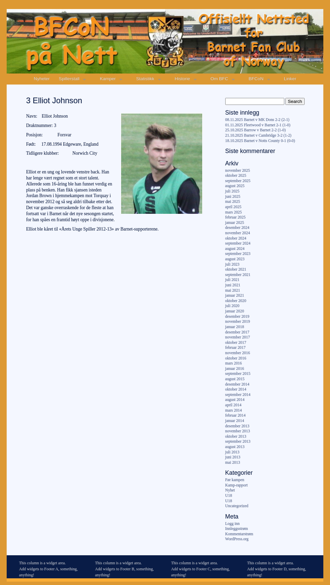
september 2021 (238, 274)
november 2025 (237, 170)
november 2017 (237, 337)
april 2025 (233, 206)
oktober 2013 (235, 436)
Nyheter (42, 78)
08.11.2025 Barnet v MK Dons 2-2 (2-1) (257, 119)
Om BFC (219, 78)
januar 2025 (234, 222)
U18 (228, 495)
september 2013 (238, 441)
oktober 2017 (235, 342)
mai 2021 (232, 290)
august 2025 (235, 185)
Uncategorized (236, 505)
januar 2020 (234, 311)
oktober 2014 (235, 389)
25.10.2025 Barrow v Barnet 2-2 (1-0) (255, 130)
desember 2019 (237, 316)
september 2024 (238, 243)
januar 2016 (234, 368)
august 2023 (235, 259)
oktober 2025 (235, 175)
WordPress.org (237, 539)
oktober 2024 (235, 238)
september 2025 (238, 180)
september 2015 (238, 373)
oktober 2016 (235, 358)
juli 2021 (232, 279)
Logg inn (232, 523)
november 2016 (237, 352)
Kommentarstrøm (239, 534)
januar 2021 (234, 295)
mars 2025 (233, 212)
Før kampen (234, 479)
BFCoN (256, 78)
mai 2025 (232, 201)
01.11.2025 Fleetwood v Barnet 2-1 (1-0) (257, 125)
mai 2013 (232, 462)
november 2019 (237, 321)
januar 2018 (234, 326)
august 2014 (235, 399)
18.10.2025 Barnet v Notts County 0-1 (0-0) (260, 140)
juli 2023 (232, 264)
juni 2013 (232, 457)
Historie (182, 78)
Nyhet (230, 490)
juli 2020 (232, 305)
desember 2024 (237, 227)
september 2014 (238, 394)
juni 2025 (232, 196)
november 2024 (237, 233)
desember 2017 (237, 332)
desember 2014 (237, 384)
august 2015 (235, 379)
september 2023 (238, 253)
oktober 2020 (235, 300)
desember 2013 (237, 426)
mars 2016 (233, 363)
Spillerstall (69, 78)
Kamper (108, 78)
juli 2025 (232, 191)
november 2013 (237, 431)
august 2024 (235, 248)
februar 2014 (235, 415)
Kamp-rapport (236, 485)
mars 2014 (233, 410)
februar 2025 (235, 217)
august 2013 (235, 446)
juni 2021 (232, 285)
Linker (290, 78)
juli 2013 (232, 452)
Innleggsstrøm (236, 528)
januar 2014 (234, 420)
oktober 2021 (235, 269)
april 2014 (233, 405)
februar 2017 (235, 347)
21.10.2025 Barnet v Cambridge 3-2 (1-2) (258, 135)
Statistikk (145, 78)
